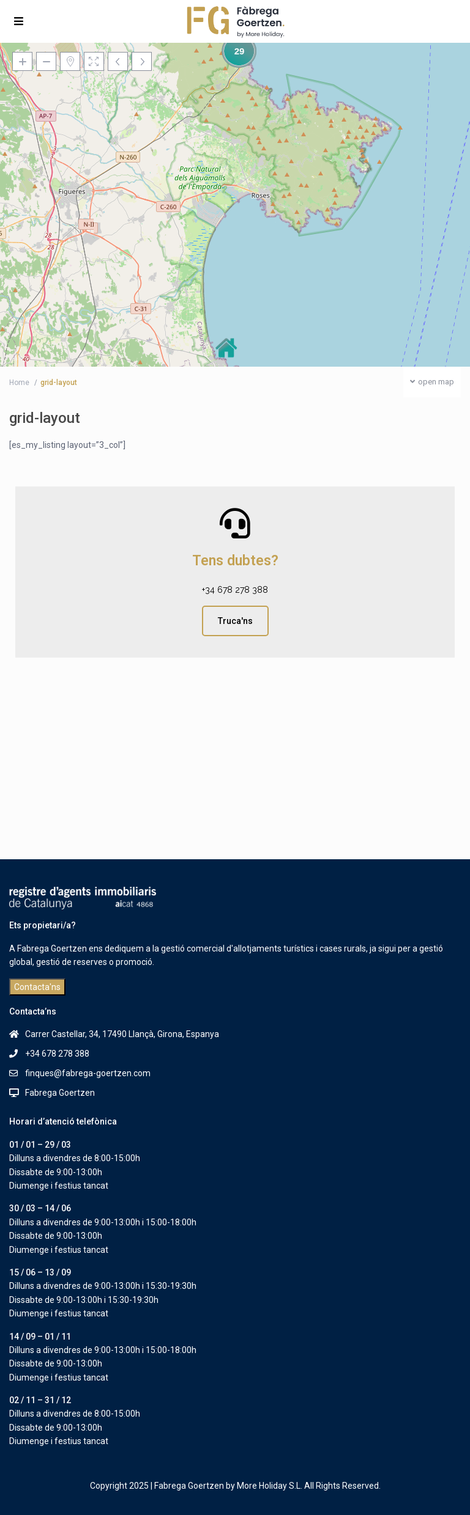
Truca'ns (235, 621)
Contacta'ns (37, 987)
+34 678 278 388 (235, 590)
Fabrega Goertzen (60, 1093)
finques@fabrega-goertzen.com (88, 1073)
